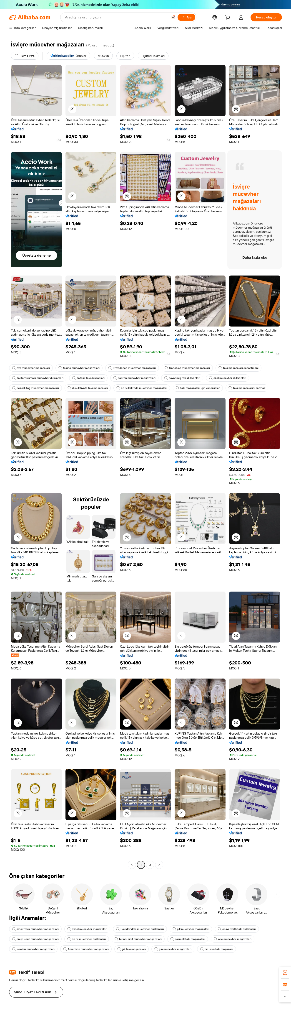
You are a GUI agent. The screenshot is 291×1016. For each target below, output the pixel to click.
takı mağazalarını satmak (246, 388)
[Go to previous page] (132, 865)
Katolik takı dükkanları (88, 378)
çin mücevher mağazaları (172, 949)
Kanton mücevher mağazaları (134, 378)
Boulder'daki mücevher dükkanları (140, 929)
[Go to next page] (159, 865)
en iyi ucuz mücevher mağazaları (35, 939)
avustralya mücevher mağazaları (35, 929)
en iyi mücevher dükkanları (86, 939)
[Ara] (186, 17)
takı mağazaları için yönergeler (198, 388)
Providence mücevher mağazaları (132, 368)
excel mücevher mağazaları (87, 929)
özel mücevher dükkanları (227, 378)
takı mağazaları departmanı (238, 368)
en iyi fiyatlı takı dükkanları (237, 929)
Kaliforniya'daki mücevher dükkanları (37, 378)
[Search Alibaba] (116, 17)
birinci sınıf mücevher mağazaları (138, 939)
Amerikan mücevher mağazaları (86, 949)
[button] (173, 17)
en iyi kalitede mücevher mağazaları (141, 388)
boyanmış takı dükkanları (182, 378)
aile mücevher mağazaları (232, 939)
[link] (285, 973)
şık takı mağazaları (131, 949)
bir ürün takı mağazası (216, 949)
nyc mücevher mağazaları (31, 368)
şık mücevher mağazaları (191, 929)
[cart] (228, 18)
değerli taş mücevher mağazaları (35, 388)
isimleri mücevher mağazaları (33, 949)
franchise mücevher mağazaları (187, 368)
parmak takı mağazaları (187, 939)
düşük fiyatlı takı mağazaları (88, 388)
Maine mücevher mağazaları (79, 368)
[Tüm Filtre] (24, 56)
